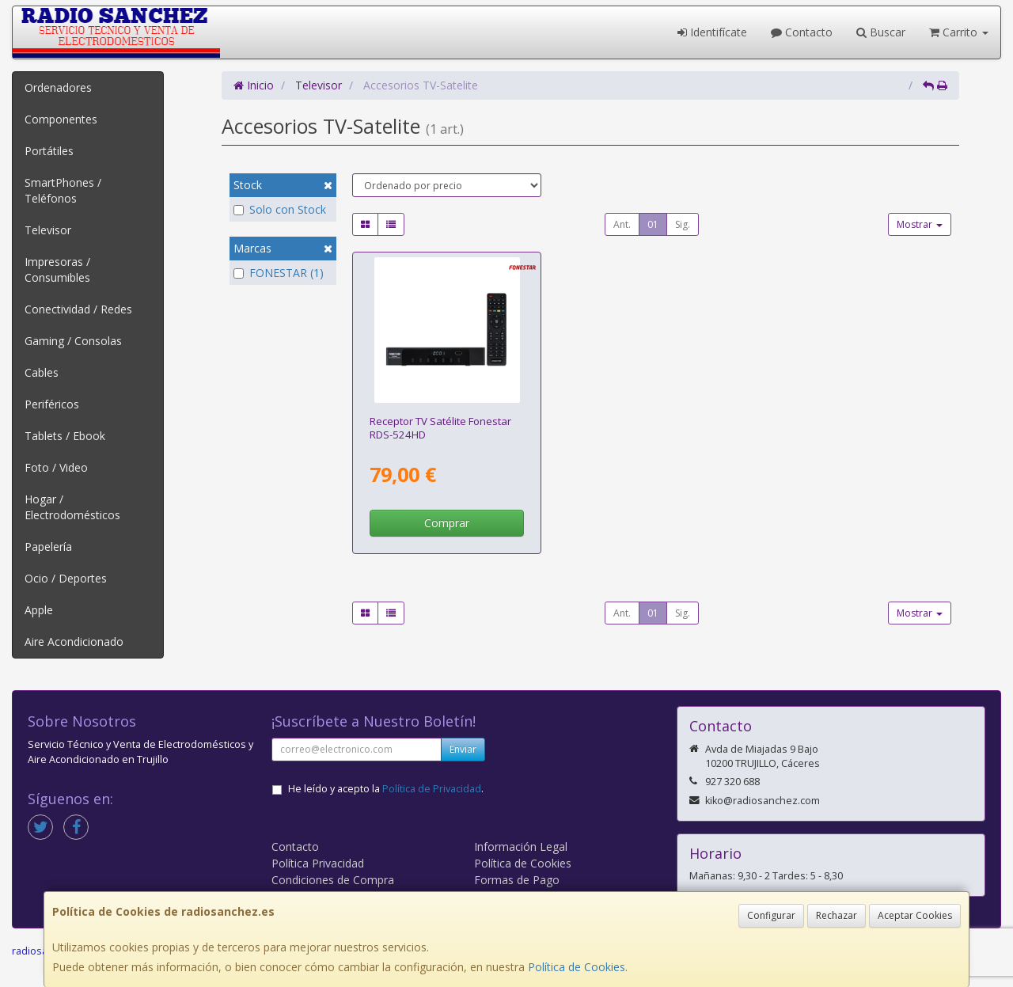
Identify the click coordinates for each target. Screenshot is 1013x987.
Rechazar (836, 915)
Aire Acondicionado (74, 641)
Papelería (48, 546)
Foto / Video (56, 467)
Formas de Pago (517, 879)
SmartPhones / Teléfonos (63, 190)
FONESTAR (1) (278, 272)
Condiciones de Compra (332, 879)
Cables (42, 372)
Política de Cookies (576, 966)
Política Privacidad (317, 863)
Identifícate (712, 32)
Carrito (958, 32)
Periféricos (52, 404)
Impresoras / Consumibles (57, 269)
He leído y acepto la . (386, 788)
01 (652, 224)
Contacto (802, 32)
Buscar (880, 32)
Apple (39, 609)
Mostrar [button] (920, 224)
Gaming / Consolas (73, 340)
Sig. (682, 224)
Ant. (622, 224)
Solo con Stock (279, 209)
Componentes (61, 119)
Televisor (48, 229)
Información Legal (520, 846)
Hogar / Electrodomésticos (72, 507)
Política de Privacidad (431, 788)
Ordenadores (58, 87)
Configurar (771, 915)
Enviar (463, 749)
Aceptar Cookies (915, 915)
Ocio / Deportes (66, 578)
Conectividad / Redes (78, 309)
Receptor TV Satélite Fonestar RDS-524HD (440, 428)
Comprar (446, 522)
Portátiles (49, 150)
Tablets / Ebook (65, 435)
